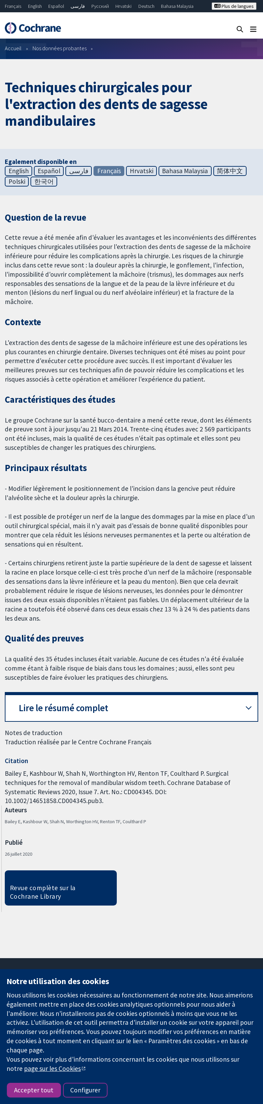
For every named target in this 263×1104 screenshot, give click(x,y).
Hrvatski (123, 6)
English (35, 6)
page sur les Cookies (52, 1068)
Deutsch (146, 6)
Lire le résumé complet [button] (63, 708)
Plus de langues (234, 6)
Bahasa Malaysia (177, 6)
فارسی (78, 6)
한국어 (44, 181)
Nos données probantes (60, 48)
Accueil (13, 48)
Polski (17, 181)
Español (56, 6)
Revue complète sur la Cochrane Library (43, 892)
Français (13, 6)
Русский (100, 6)
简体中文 (230, 171)
